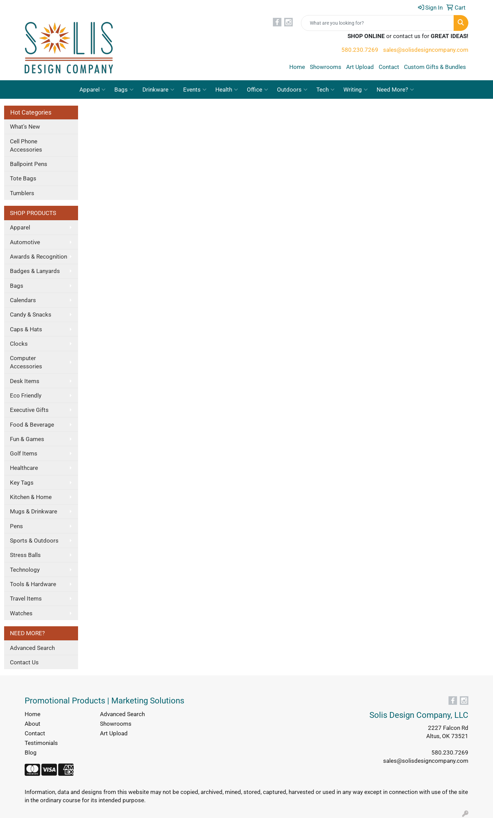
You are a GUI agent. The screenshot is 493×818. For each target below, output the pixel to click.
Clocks (19, 343)
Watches (21, 613)
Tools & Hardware (33, 584)
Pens (16, 526)
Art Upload (360, 66)
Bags (124, 89)
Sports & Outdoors (34, 540)
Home (297, 66)
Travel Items (26, 598)
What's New (25, 126)
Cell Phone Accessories (26, 145)
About (32, 723)
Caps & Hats (26, 329)
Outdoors (292, 89)
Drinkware (158, 89)
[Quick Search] (377, 23)
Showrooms (325, 66)
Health (226, 89)
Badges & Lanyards (35, 271)
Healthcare (24, 467)
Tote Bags (23, 178)
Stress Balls (25, 555)
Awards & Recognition (38, 256)
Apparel (92, 89)
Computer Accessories (26, 362)
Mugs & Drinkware (33, 511)
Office (257, 89)
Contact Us (24, 662)
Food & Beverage (32, 424)
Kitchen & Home (31, 497)
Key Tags (22, 482)
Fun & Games (27, 439)
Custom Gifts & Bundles (435, 66)
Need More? (395, 89)
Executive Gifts (29, 409)
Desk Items (24, 381)
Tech (325, 89)
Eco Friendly (25, 395)
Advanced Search (32, 647)
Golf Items (23, 453)
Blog (31, 752)
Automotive (25, 242)
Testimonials (41, 742)
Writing (355, 89)
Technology (25, 569)
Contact (389, 66)
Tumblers (22, 193)
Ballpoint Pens (28, 164)
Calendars (23, 300)
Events (194, 89)
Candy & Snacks (30, 314)
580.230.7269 (359, 49)
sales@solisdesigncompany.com (425, 49)
